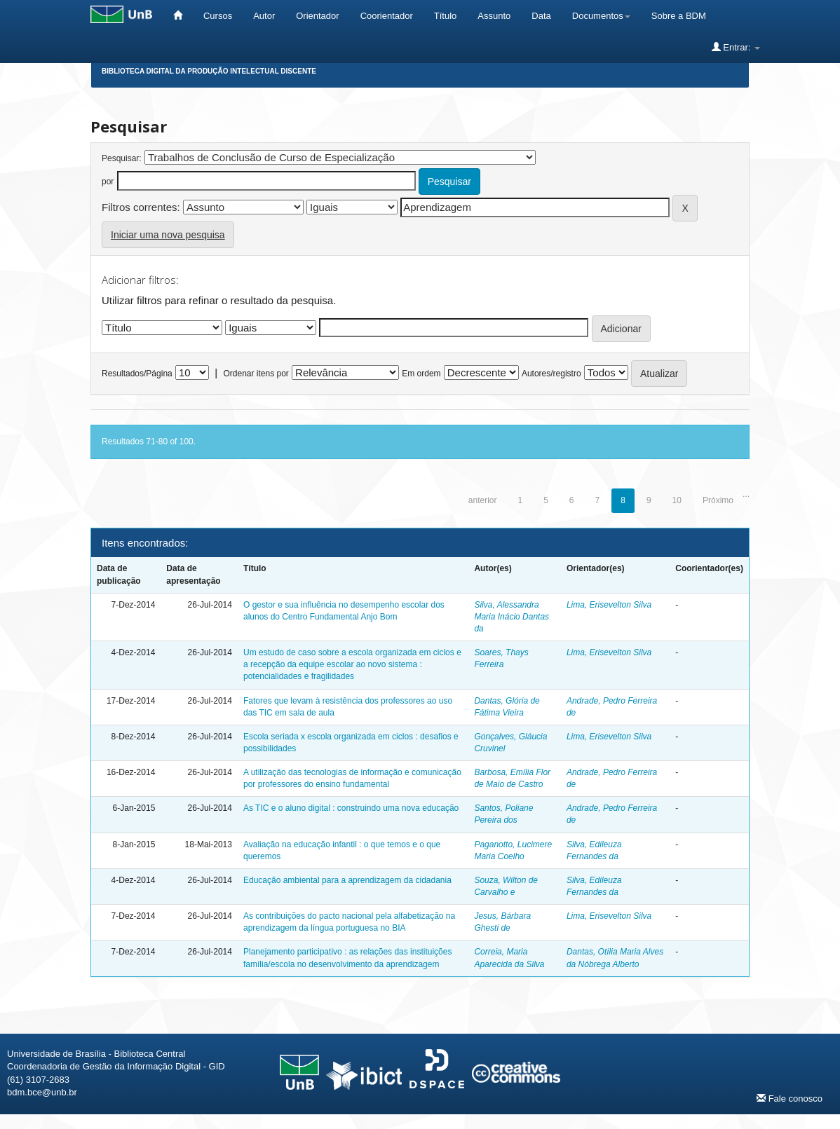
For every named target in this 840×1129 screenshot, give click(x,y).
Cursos (217, 16)
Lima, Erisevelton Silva (609, 605)
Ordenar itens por (255, 373)
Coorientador (386, 16)
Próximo (718, 500)
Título (445, 16)
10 (677, 500)
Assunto (493, 16)
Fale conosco (789, 1098)
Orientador (317, 16)
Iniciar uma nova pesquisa (168, 234)
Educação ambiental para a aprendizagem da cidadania (347, 880)
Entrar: (736, 47)
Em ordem (421, 373)
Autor (264, 16)
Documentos (601, 16)
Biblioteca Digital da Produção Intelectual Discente (209, 71)
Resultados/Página (137, 373)
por (108, 181)
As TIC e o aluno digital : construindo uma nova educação (351, 808)
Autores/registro (551, 373)
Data (540, 16)
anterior (482, 500)
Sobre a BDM (678, 16)
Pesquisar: (122, 158)
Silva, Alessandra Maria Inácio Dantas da (511, 617)
